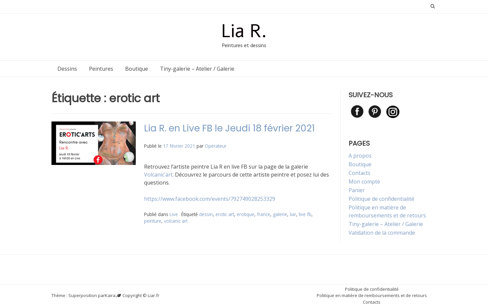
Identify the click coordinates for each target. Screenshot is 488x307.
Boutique (136, 68)
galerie (280, 214)
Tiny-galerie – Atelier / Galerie (197, 68)
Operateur (215, 146)
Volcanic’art (158, 174)
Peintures (101, 68)
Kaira (110, 295)
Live (174, 214)
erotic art (224, 214)
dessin (206, 214)
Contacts (359, 173)
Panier (357, 190)
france (263, 214)
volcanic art (176, 221)
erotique (245, 214)
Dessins (67, 68)
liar (293, 214)
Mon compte (364, 181)
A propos (360, 155)
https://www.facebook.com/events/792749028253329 (209, 198)
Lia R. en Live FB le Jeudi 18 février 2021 (229, 128)
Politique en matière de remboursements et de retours (372, 295)
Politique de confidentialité (381, 198)
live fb (305, 214)
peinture (152, 221)
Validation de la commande (382, 232)
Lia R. (244, 31)
